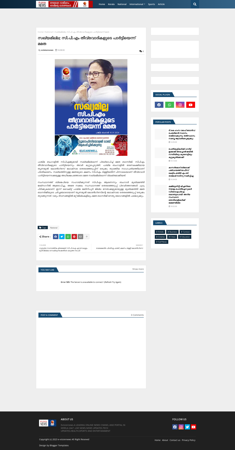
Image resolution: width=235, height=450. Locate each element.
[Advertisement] (107, 17)
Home (102, 4)
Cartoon (186, 232)
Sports (151, 4)
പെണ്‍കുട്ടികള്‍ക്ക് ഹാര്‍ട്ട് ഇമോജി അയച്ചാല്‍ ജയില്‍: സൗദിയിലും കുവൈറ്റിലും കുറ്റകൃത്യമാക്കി (181, 153)
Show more (138, 269)
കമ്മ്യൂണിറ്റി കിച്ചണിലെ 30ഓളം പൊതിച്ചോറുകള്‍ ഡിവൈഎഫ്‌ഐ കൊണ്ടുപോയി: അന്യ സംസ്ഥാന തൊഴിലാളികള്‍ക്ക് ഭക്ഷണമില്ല (180, 194)
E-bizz (173, 237)
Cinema (161, 237)
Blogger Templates (59, 445)
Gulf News (162, 241)
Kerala (111, 4)
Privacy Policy (188, 440)
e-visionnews (64, 439)
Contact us (175, 440)
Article (161, 4)
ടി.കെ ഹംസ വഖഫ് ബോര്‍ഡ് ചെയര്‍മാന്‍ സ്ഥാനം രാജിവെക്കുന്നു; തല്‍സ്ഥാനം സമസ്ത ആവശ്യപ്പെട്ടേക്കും (182, 134)
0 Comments (137, 315)
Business (173, 232)
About (165, 440)
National (122, 4)
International (136, 4)
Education (185, 237)
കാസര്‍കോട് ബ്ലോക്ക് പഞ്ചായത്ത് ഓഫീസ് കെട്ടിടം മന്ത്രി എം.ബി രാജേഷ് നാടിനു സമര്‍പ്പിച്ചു (181, 171)
